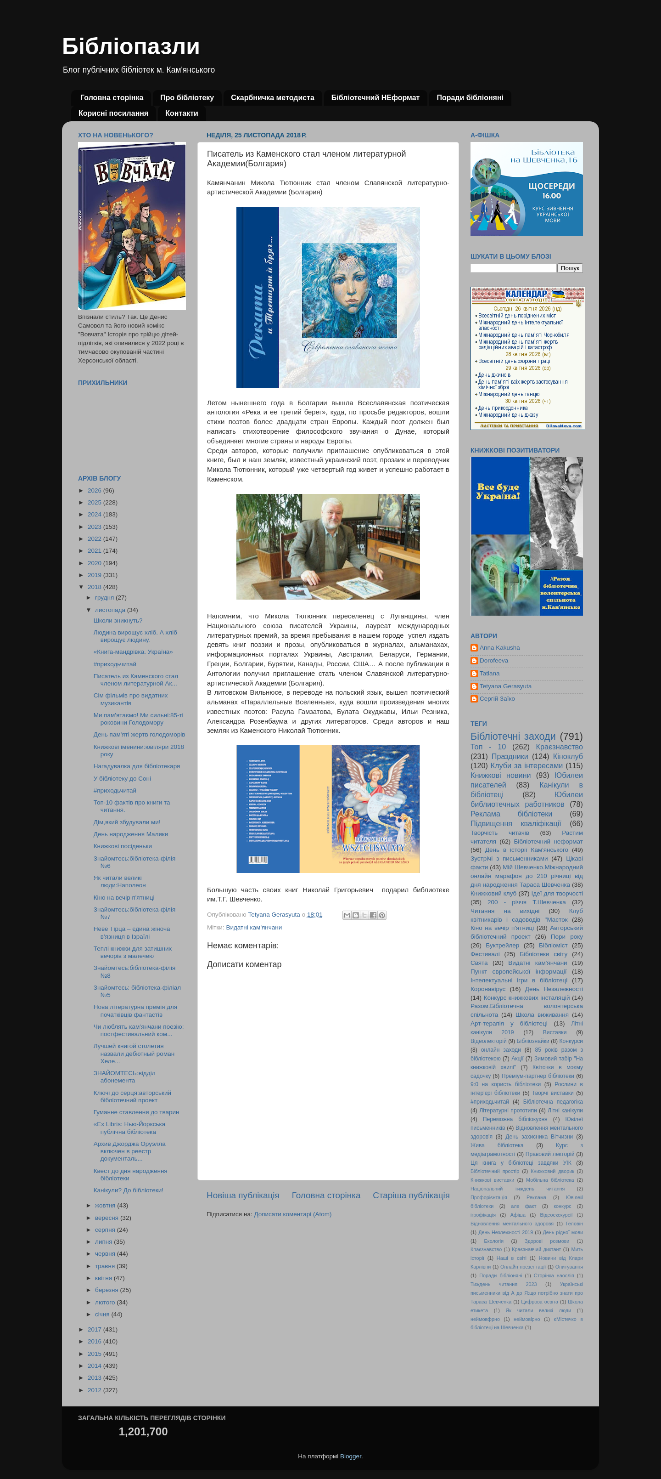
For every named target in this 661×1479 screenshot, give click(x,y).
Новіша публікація (243, 1195)
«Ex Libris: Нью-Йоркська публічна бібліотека (129, 1128)
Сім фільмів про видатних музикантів (131, 699)
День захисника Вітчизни (539, 1136)
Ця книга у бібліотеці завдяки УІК (521, 1163)
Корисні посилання (113, 113)
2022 (95, 538)
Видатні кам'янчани (254, 927)
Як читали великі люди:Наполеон (120, 881)
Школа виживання (542, 1014)
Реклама (536, 1197)
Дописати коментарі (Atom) (292, 1214)
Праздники (510, 756)
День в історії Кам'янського (526, 849)
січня (103, 1314)
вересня (107, 1217)
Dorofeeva (494, 660)
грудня (105, 597)
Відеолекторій (489, 1041)
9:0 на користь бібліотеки (506, 1084)
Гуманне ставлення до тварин (136, 1112)
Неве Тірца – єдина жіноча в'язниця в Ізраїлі (132, 932)
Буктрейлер (502, 945)
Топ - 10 (488, 746)
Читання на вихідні (505, 910)
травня (106, 1266)
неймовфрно (485, 1319)
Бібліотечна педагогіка (553, 1102)
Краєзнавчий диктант (536, 1249)
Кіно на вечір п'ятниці (124, 897)
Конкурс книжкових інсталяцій (527, 997)
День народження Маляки (131, 834)
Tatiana (490, 673)
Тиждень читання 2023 (504, 1284)
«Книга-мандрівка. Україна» (133, 651)
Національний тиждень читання (518, 1188)
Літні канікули (565, 1110)
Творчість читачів (500, 832)
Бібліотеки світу (543, 954)
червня (106, 1253)
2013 (95, 1377)
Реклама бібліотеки (511, 814)
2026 (95, 490)
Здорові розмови (547, 1241)
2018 (95, 587)
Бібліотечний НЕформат (375, 98)
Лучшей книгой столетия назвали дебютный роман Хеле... (134, 1053)
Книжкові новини (501, 775)
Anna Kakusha (500, 647)
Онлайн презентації (523, 1266)
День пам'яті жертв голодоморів (139, 734)
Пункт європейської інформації (518, 971)
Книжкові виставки (492, 1180)
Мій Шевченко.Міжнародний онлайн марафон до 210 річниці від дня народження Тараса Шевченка (527, 876)
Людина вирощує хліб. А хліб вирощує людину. (135, 636)
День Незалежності (554, 989)
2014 (95, 1365)
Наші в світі (512, 1258)
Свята (479, 962)
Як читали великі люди (538, 1310)
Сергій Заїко (497, 698)
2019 (95, 575)
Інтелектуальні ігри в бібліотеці (519, 980)
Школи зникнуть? (118, 620)
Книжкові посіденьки (123, 846)
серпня (106, 1229)
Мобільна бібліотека (550, 1180)
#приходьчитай (115, 664)
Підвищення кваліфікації (516, 823)
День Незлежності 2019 (505, 1232)
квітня (104, 1278)
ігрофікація (483, 1215)
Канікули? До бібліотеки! (128, 1190)
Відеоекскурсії (556, 1215)
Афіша (518, 1215)
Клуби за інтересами (527, 765)
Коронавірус (488, 989)
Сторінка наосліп (554, 1275)
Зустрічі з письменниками (509, 858)
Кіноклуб (568, 756)
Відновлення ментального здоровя (512, 1223)
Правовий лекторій (550, 1154)
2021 (95, 550)
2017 (95, 1329)
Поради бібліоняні (470, 98)
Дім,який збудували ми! (127, 822)
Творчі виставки (553, 1093)
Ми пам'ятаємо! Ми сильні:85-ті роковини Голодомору (139, 719)
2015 (95, 1353)
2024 (95, 514)
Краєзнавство (559, 746)
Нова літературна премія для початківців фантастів (136, 1010)
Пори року (567, 936)
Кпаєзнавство (486, 1249)
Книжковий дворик (552, 1171)
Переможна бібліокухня (515, 1119)
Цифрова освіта (539, 1301)
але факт (523, 1206)
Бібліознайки (532, 1041)
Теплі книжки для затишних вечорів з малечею (133, 952)
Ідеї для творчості (557, 893)
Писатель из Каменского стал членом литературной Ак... (136, 680)
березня (107, 1289)
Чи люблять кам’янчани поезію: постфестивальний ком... (139, 1030)
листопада (111, 609)
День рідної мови (563, 1232)
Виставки (555, 1032)
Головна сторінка (111, 98)
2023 (95, 526)
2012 (95, 1390)
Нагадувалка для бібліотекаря (137, 766)
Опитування (569, 1266)
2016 (95, 1341)
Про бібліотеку (187, 98)
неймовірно (527, 1319)
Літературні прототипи (508, 1110)
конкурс (562, 1206)
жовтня (106, 1205)
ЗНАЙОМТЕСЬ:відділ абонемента (125, 1077)
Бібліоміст (553, 945)
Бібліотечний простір (495, 1171)
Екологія (494, 1241)
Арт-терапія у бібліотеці (509, 1023)
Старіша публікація (411, 1195)
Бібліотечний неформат (548, 841)
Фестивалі (485, 954)
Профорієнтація (489, 1197)
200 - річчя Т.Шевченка (526, 902)
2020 (95, 563)
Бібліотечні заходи (513, 736)
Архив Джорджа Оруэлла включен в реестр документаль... (130, 1151)
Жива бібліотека (497, 1145)
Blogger (350, 1456)
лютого (106, 1302)
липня (104, 1241)
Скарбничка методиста (272, 98)
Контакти (181, 113)
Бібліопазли (131, 46)
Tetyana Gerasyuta (506, 686)
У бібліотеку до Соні (122, 778)
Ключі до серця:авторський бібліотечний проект (132, 1096)
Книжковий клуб (493, 893)
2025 (95, 502)
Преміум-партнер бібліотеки (538, 1076)
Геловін (574, 1223)
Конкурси (571, 1041)
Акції (517, 1058)
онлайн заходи (501, 1050)
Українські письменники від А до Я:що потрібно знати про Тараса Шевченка (527, 1292)
